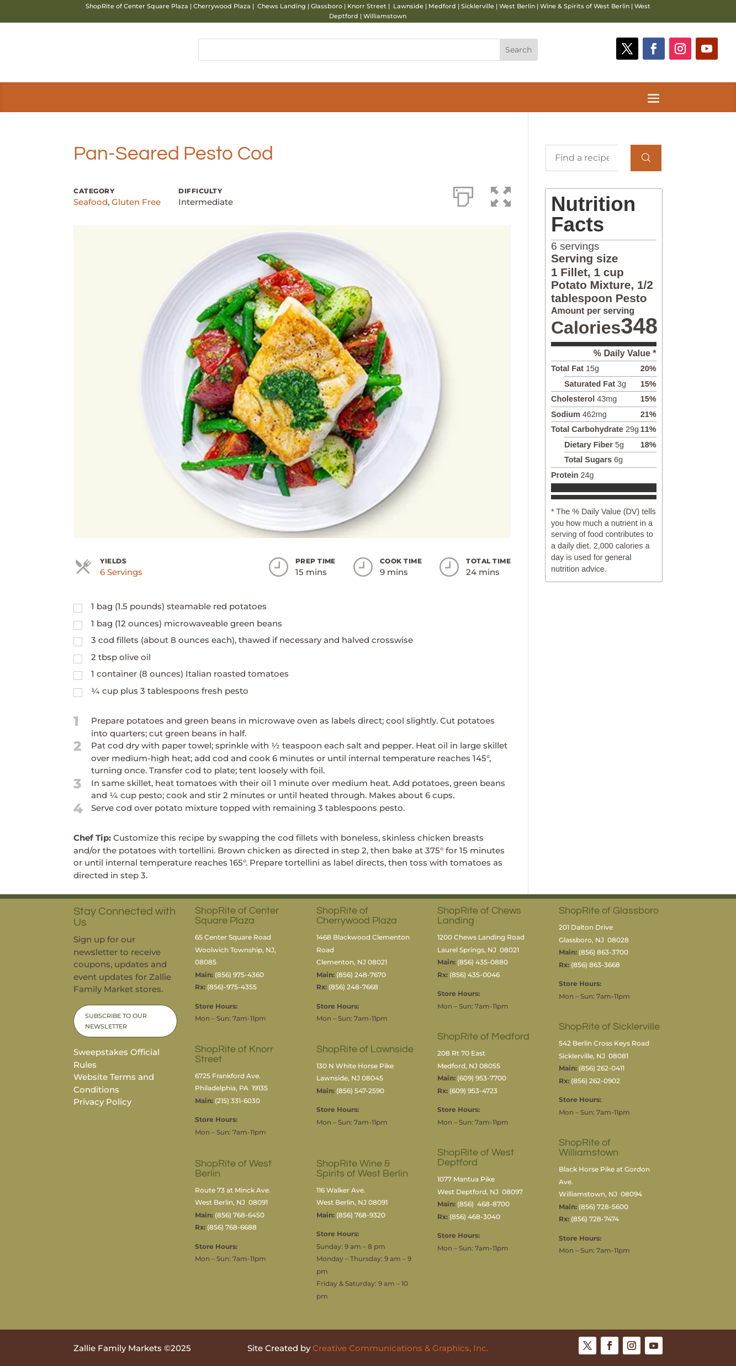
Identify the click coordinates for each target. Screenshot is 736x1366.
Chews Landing (281, 6)
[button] (501, 194)
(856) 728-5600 (603, 1206)
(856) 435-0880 (482, 962)
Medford (442, 6)
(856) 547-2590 (360, 1091)
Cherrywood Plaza (222, 6)
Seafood (90, 202)
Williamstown (384, 16)
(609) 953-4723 (473, 1091)
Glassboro (326, 6)
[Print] (463, 194)
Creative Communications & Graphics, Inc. (400, 1348)
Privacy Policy (102, 1101)
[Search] (646, 158)
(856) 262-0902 (595, 1081)
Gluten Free (136, 202)
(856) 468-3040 (474, 1216)
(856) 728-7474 (595, 1219)
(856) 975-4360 (239, 975)
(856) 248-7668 (353, 987)
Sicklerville (477, 6)
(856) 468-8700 (483, 1204)
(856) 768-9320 (360, 1215)
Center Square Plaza (156, 6)
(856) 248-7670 (361, 975)
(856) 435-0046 (475, 975)
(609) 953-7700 (481, 1078)
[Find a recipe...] (582, 158)
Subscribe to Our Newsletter (116, 1021)
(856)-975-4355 (232, 987)
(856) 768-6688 (232, 1227)
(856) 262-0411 (601, 1068)
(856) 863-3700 (603, 952)
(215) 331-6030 (237, 1100)
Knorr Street (366, 6)
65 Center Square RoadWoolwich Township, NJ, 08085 (235, 949)
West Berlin (517, 6)
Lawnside (408, 6)
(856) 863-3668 (595, 965)
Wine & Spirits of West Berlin (584, 6)
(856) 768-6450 (239, 1215)
